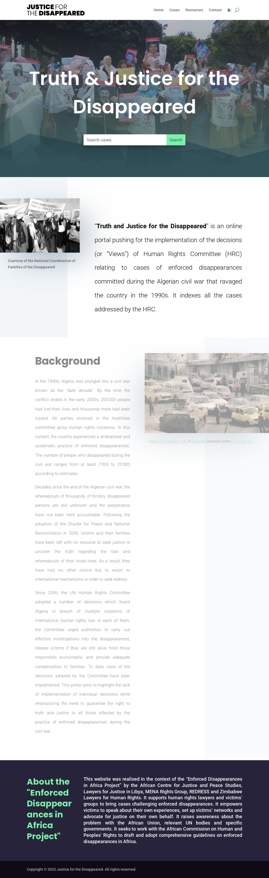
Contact (215, 10)
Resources (194, 10)
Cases (174, 10)
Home (159, 10)
